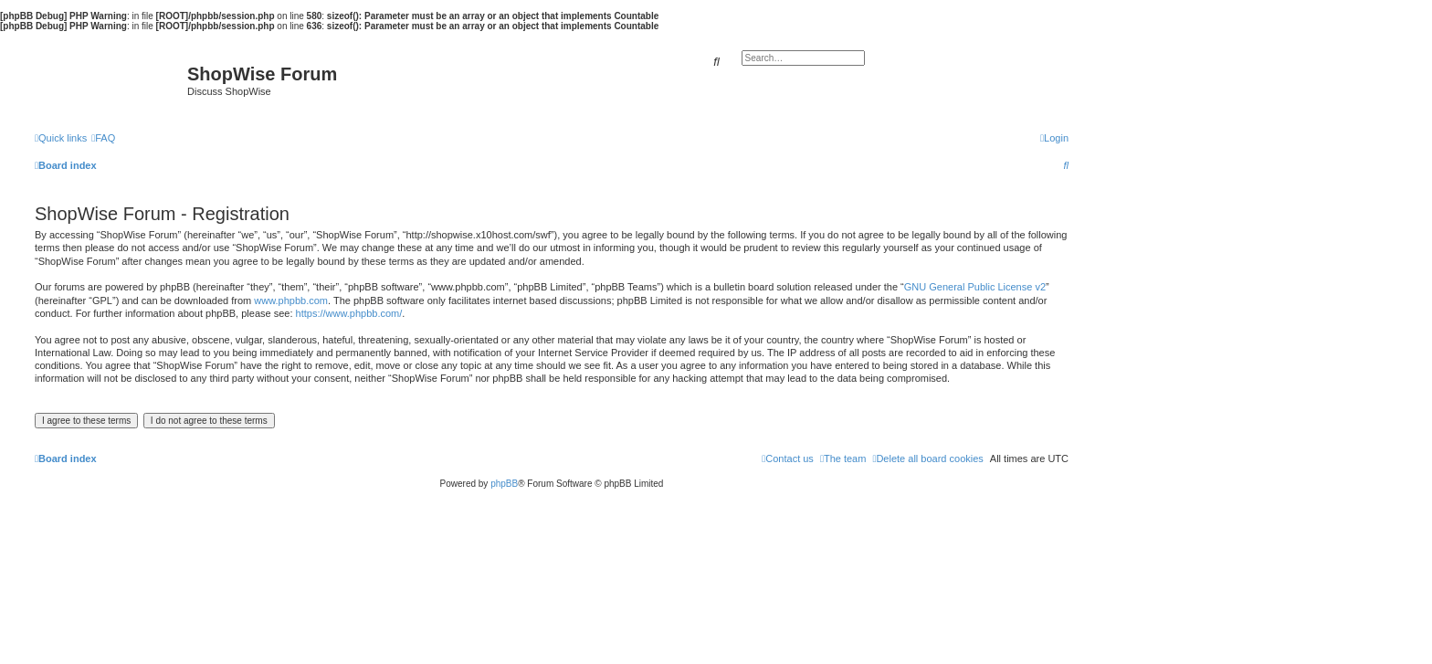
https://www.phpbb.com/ (349, 313)
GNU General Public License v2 (975, 286)
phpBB (504, 484)
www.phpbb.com (291, 300)
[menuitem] (103, 138)
